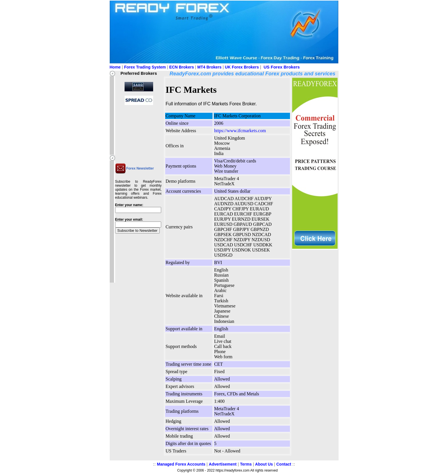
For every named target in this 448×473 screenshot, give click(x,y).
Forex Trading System (145, 67)
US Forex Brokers (282, 67)
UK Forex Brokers (242, 67)
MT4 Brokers (209, 67)
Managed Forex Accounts (181, 464)
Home (115, 67)
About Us (264, 464)
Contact (283, 464)
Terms (246, 464)
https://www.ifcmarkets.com (240, 130)
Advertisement (223, 464)
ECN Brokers (181, 67)
